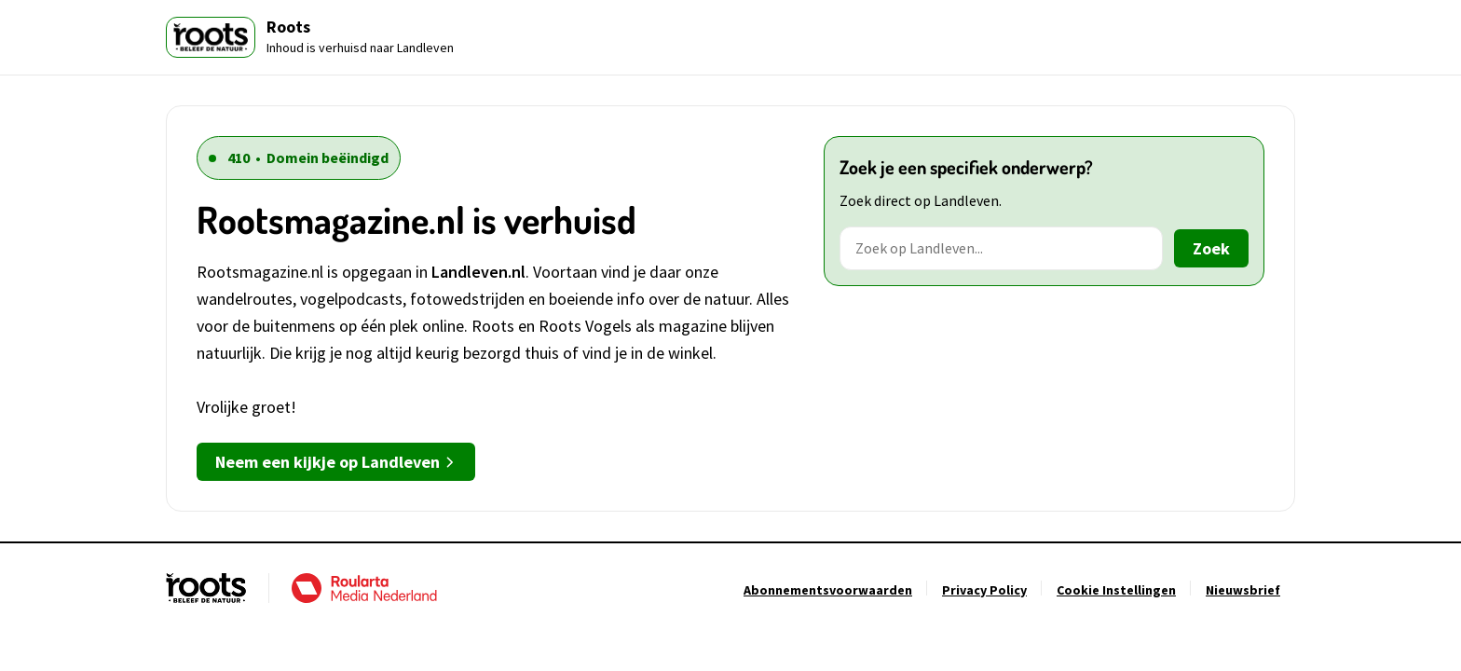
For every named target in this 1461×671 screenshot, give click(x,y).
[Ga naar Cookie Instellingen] (1116, 590)
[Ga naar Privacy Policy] (984, 590)
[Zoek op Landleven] (1001, 248)
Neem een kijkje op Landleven (336, 461)
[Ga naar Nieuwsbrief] (1243, 590)
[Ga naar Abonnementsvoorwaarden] (828, 590)
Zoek (1211, 248)
